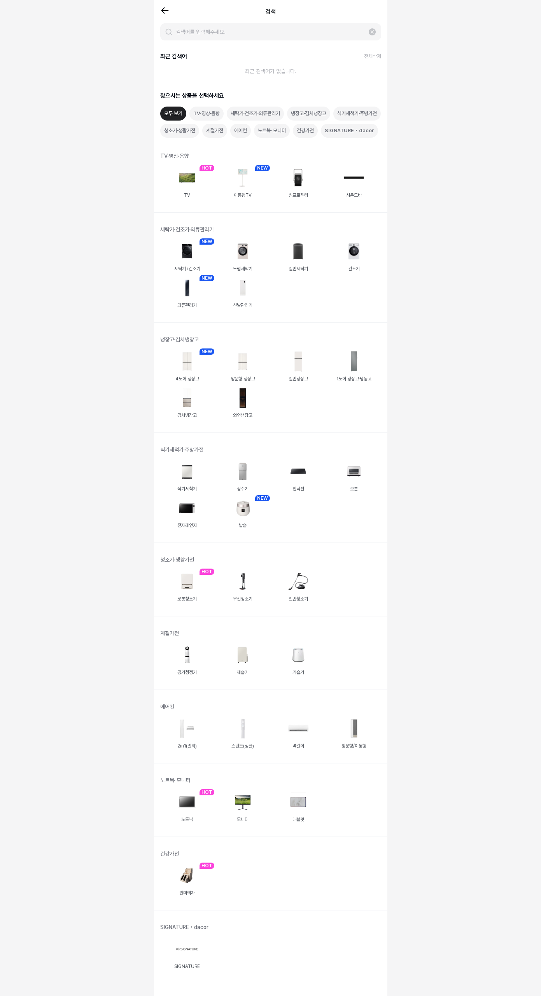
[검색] (169, 32)
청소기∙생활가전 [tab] (179, 130)
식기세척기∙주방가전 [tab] (357, 113)
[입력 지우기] (372, 32)
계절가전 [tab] (214, 130)
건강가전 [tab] (305, 130)
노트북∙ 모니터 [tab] (272, 130)
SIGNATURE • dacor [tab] (349, 130)
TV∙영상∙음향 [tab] (206, 113)
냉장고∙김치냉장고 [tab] (308, 113)
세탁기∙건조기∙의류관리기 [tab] (255, 113)
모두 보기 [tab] (173, 113)
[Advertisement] (77, 140)
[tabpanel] (270, 568)
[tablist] (270, 122)
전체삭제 (372, 56)
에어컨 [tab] (240, 130)
